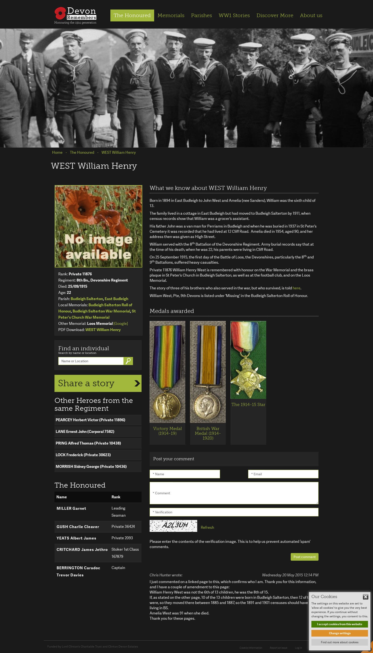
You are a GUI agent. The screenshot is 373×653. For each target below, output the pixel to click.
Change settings (340, 633)
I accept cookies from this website (339, 624)
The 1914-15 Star (248, 404)
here (296, 288)
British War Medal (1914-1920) (208, 433)
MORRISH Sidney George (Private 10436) (91, 466)
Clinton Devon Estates (123, 646)
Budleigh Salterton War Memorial (101, 311)
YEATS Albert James (76, 538)
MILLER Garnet (71, 508)
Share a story (86, 383)
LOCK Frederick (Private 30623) (83, 454)
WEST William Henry (103, 329)
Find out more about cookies (339, 642)
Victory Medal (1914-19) (167, 431)
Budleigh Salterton (87, 298)
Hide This (365, 597)
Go (129, 361)
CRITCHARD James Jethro (82, 549)
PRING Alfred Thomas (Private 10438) (88, 443)
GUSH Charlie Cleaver (78, 526)
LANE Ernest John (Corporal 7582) (85, 431)
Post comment (305, 557)
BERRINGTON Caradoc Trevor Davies (78, 571)
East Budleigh (116, 298)
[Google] (120, 323)
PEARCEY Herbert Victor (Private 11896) (90, 419)
